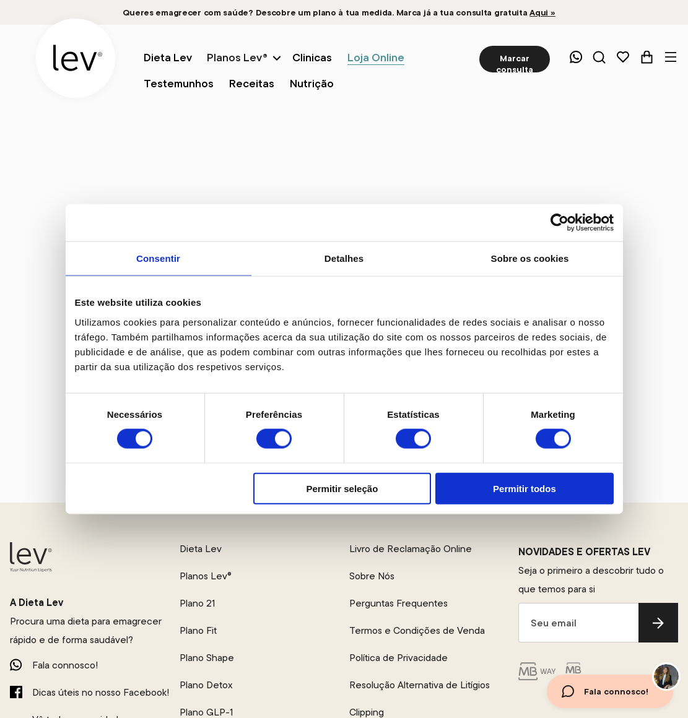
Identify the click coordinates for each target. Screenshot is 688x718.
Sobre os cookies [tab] (530, 258)
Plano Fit (198, 630)
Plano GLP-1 (206, 712)
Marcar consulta (514, 62)
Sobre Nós (371, 575)
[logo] (75, 58)
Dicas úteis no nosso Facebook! (100, 692)
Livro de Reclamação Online (410, 548)
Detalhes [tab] (344, 258)
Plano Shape (207, 657)
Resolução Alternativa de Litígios (419, 684)
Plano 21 (197, 603)
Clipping (366, 712)
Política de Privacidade (398, 657)
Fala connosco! (65, 665)
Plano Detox (206, 684)
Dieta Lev (201, 548)
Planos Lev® (237, 57)
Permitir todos (524, 488)
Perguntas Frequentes (398, 603)
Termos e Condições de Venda (417, 630)
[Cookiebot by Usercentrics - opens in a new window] (559, 223)
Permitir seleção (342, 488)
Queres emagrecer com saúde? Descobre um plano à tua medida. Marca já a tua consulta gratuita (339, 12)
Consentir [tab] (158, 258)
